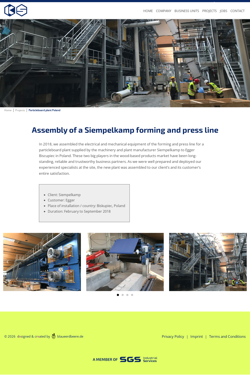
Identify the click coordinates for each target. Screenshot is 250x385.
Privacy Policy (173, 346)
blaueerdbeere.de (67, 346)
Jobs (223, 16)
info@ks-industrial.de (191, 3)
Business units (186, 16)
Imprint (196, 346)
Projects (209, 16)
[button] (118, 305)
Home (148, 16)
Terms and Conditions (227, 346)
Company (163, 16)
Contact (237, 16)
